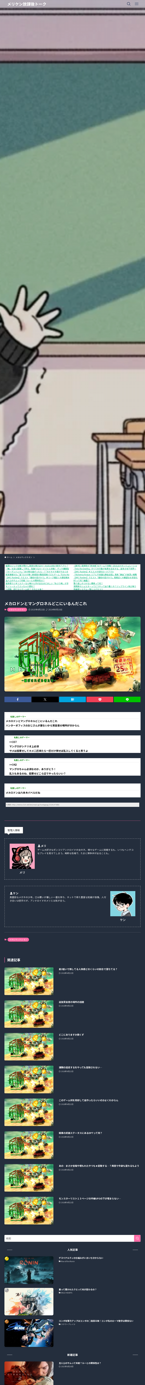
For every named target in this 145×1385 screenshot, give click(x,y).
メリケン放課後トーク (26, 4)
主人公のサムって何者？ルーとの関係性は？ (25, 580)
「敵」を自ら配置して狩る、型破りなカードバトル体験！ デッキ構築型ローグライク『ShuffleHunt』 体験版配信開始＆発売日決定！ (64, 568)
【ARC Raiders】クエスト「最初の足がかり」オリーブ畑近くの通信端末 (37, 577)
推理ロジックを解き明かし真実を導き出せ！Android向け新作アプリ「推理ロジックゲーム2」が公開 (50, 565)
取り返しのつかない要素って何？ (88, 583)
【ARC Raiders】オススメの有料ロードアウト (94, 571)
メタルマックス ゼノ (17, 609)
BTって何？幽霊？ (82, 580)
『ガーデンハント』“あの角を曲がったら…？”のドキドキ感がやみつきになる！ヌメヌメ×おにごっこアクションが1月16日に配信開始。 (66, 571)
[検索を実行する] (137, 1238)
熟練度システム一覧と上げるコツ (88, 589)
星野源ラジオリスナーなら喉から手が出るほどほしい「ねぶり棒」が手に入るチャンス (44, 583)
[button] (17, 699)
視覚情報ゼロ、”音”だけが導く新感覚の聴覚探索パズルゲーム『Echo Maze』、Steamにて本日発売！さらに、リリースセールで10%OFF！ (67, 574)
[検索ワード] (72, 1238)
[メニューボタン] (137, 4)
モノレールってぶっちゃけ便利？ (20, 586)
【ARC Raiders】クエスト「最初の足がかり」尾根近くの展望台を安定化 (106, 577)
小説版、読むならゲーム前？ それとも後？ (24, 589)
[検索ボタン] (129, 4)
